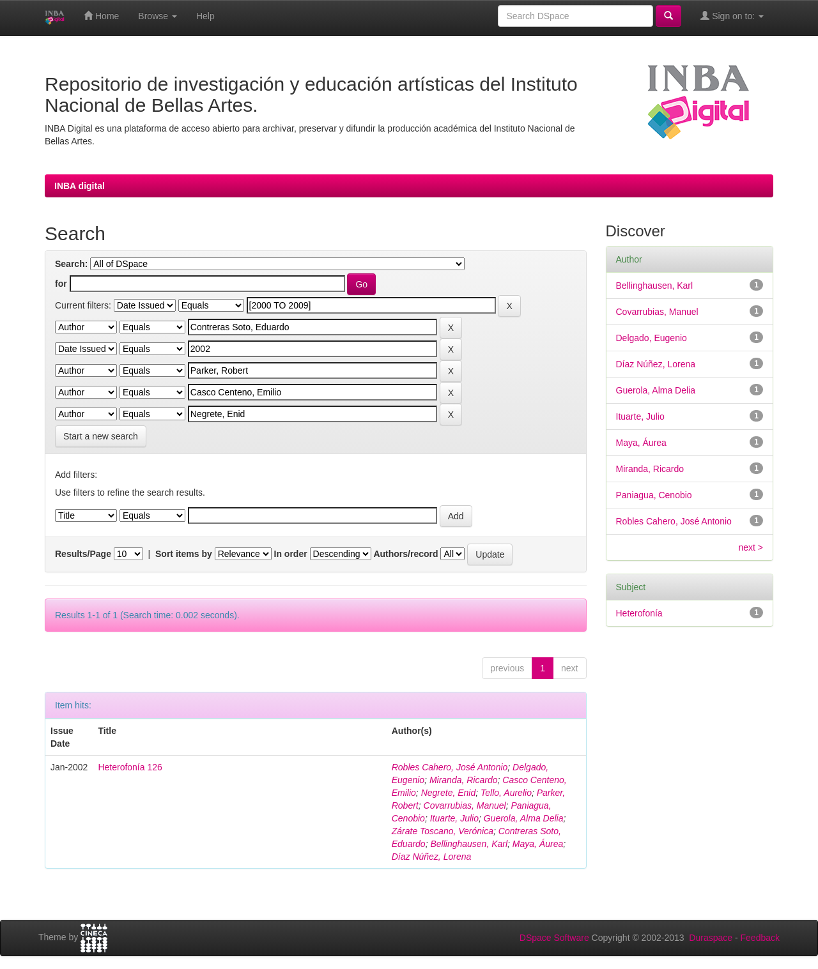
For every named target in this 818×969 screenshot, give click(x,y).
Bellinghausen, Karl (468, 844)
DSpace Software (554, 938)
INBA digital (79, 186)
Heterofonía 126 (130, 767)
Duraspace (710, 938)
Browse (157, 16)
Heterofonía (639, 613)
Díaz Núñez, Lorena (432, 856)
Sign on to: (732, 15)
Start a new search (100, 436)
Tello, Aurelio (506, 793)
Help (205, 16)
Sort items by (183, 554)
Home (101, 15)
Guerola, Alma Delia (524, 818)
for (61, 283)
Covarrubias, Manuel (465, 805)
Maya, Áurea (538, 844)
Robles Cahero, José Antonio (450, 767)
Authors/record (405, 554)
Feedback (760, 938)
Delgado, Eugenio (651, 338)
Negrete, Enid (448, 793)
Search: (71, 264)
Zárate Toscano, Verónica (442, 831)
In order (290, 554)
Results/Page (83, 554)
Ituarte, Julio (454, 818)
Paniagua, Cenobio (654, 495)
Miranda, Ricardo (463, 780)
